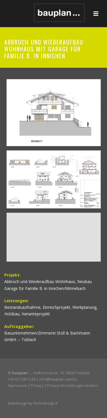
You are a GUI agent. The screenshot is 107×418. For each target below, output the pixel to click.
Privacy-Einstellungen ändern (72, 385)
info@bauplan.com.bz (58, 379)
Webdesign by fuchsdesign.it (33, 403)
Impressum (17, 385)
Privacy (37, 385)
